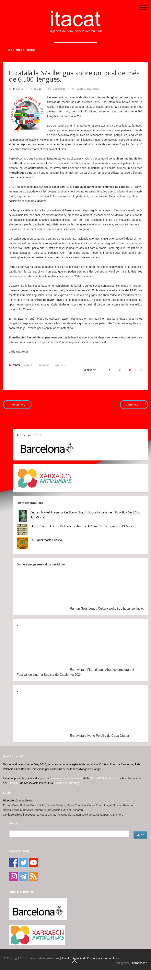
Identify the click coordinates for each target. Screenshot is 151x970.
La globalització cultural (46, 540)
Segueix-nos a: (19, 850)
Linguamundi (55, 97)
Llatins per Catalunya (67, 783)
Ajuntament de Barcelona (66, 778)
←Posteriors (17, 404)
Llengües (88, 89)
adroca (19, 89)
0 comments (59, 89)
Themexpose (138, 963)
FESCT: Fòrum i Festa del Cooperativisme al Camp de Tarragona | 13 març (81, 526)
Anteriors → (134, 404)
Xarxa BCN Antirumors (104, 778)
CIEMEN (12, 783)
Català (80, 89)
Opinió (96, 89)
